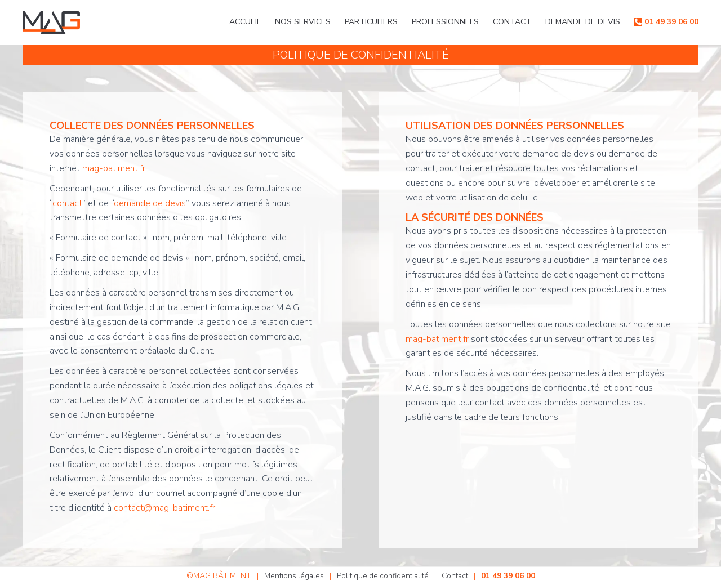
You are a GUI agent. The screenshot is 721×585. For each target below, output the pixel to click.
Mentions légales (292, 575)
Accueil (245, 21)
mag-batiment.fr (113, 168)
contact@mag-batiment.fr (164, 508)
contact (67, 203)
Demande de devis (582, 21)
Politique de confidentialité (382, 575)
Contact (512, 21)
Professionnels (445, 21)
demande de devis (150, 203)
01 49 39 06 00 (671, 21)
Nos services (303, 21)
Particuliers (371, 21)
